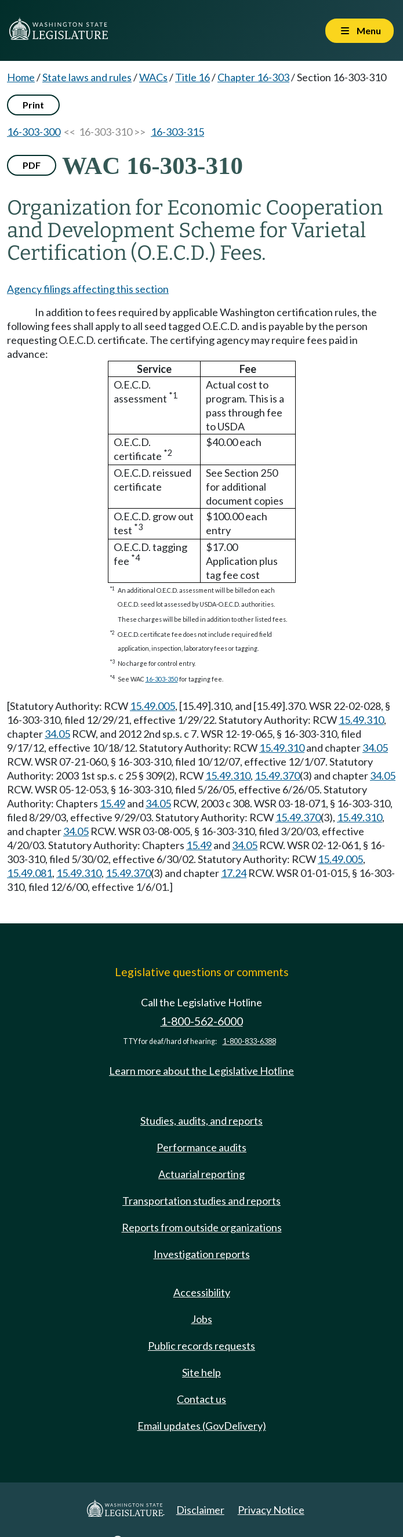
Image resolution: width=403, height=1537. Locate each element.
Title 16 (192, 77)
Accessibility (201, 1292)
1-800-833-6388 (249, 1041)
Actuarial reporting (201, 1174)
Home (21, 77)
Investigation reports (202, 1254)
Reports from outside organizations (202, 1227)
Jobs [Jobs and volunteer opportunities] (201, 1319)
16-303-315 (177, 131)
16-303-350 (162, 679)
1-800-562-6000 (202, 1021)
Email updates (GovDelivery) (201, 1425)
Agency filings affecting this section (88, 288)
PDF (32, 165)
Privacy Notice (271, 1509)
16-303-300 (33, 131)
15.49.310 (361, 719)
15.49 (112, 803)
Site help (201, 1372)
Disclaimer (200, 1509)
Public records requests (201, 1345)
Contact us (201, 1399)
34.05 (57, 733)
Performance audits (201, 1147)
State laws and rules (87, 77)
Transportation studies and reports (201, 1200)
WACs (153, 77)
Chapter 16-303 (253, 77)
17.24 (233, 873)
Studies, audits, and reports (201, 1120)
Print (33, 104)
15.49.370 (277, 775)
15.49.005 (152, 705)
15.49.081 (29, 873)
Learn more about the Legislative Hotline (201, 1070)
